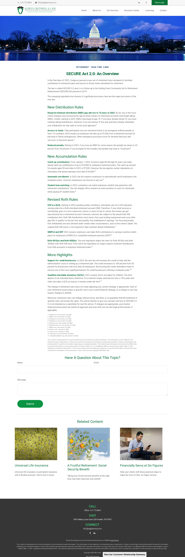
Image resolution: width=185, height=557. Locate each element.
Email (96, 362)
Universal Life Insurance (31, 465)
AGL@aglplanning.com (45, 3)
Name (20, 362)
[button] (84, 10)
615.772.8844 (24, 3)
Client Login (159, 3)
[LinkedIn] (139, 2)
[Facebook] (146, 2)
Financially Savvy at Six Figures (141, 465)
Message (21, 380)
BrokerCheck (114, 540)
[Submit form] (30, 404)
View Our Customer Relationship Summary (124, 554)
